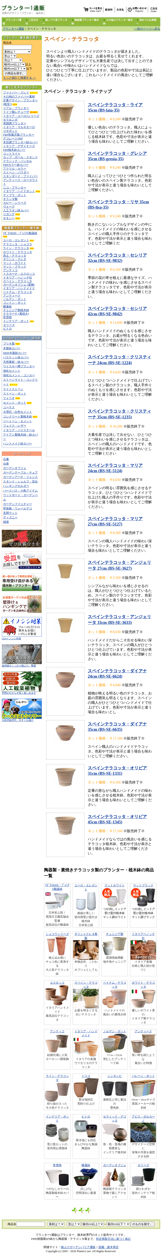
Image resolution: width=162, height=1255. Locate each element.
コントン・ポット (14, 302)
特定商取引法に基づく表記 (113, 1238)
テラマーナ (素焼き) (16, 313)
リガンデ (9, 214)
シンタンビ (114, 1076)
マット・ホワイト (14, 263)
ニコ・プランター (14, 187)
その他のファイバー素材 (19, 96)
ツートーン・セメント (17, 421)
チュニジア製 (114, 934)
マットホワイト (114, 885)
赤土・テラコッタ (14, 255)
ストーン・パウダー (16, 172)
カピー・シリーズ (14, 202)
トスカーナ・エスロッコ (19, 273)
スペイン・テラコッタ (17, 281)
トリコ (86, 1076)
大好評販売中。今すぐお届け (22, 719)
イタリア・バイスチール (19, 430)
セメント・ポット (14, 402)
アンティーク (11, 295)
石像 (6, 459)
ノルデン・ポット (14, 299)
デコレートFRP (13, 138)
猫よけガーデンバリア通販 (78, 1247)
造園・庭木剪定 (108, 1247)
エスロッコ (57, 982)
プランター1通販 (13, 28)
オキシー (9, 218)
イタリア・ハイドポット (19, 191)
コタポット (10, 131)
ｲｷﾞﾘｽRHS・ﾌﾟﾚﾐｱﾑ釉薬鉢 (20, 233)
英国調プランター (14, 123)
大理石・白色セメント (17, 411)
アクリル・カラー (14, 168)
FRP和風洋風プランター (18, 134)
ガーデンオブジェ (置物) (19, 284)
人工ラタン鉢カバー (16, 210)
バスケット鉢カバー (16, 357)
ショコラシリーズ (57, 934)
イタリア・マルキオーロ (19, 127)
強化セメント (11, 370)
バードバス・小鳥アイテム (20, 490)
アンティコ (10, 270)
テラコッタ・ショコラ (17, 244)
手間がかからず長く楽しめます (22, 692)
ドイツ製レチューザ (16, 112)
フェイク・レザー (14, 425)
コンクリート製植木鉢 (17, 416)
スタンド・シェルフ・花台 (20, 481)
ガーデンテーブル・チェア (20, 472)
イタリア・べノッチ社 (17, 277)
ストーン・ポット (14, 393)
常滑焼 (7, 317)
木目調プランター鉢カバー (20, 142)
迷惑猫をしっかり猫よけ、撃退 (22, 664)
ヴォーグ (9, 206)
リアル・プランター (16, 108)
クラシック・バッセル (17, 161)
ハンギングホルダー (16, 486)
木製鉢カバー (11, 348)
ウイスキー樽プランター (19, 366)
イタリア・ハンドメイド (19, 288)
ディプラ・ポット (14, 195)
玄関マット (10, 513)
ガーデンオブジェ (14, 468)
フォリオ (9, 398)
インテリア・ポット (16, 321)
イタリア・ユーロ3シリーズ (21, 116)
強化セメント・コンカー (19, 375)
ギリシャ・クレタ (14, 259)
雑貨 (6, 522)
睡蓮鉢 (7, 306)
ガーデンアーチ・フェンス (20, 477)
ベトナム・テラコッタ (17, 292)
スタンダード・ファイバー (20, 176)
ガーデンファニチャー (17, 504)
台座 (6, 463)
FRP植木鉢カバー (14, 150)
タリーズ (9, 325)
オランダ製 (10, 199)
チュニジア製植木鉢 (16, 310)
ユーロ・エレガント (16, 240)
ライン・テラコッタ (16, 248)
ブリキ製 (9, 343)
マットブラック (143, 885)
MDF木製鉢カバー (15, 353)
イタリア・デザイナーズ (19, 146)
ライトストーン (13, 389)
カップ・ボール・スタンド (20, 157)
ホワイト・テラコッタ (17, 252)
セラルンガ (10, 119)
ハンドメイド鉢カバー (17, 443)
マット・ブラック (14, 266)
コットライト (11, 153)
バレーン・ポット (143, 1076)
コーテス (9, 407)
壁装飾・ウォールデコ (17, 508)
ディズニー (10, 517)
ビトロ (7, 328)
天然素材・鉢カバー (16, 362)
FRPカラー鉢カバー (15, 164)
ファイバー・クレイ (16, 92)
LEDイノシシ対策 (22, 637)
